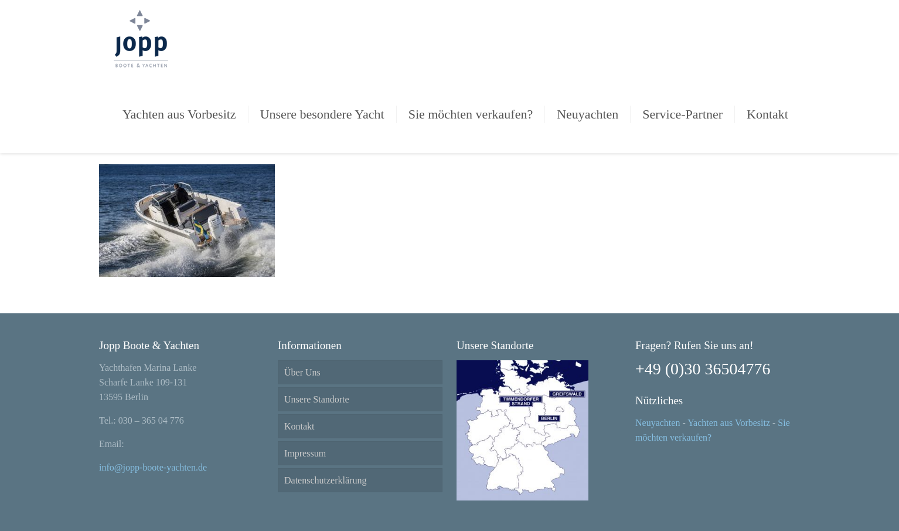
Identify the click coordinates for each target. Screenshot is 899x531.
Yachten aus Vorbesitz (728, 423)
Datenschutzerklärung (325, 480)
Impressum (305, 453)
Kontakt (299, 426)
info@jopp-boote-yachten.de (153, 467)
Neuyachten (657, 423)
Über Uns (302, 372)
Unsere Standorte (316, 399)
